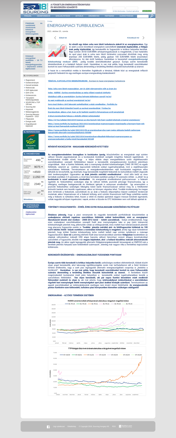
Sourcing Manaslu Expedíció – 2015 (32, 115)
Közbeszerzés (31, 95)
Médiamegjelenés (32, 112)
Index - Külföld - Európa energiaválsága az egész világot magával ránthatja (79, 92)
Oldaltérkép (71, 426)
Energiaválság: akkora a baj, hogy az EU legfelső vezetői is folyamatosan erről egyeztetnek (86, 112)
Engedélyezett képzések (31, 125)
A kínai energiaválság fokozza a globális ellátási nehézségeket (74, 116)
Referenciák (30, 88)
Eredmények (94, 16)
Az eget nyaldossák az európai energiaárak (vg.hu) (69, 100)
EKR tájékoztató (32, 90)
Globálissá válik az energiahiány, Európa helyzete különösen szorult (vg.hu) (79, 96)
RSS (114, 426)
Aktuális (79, 16)
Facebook (48, 426)
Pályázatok (30, 119)
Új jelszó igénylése (132, 11)
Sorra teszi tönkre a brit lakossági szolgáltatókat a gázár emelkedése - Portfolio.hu (82, 104)
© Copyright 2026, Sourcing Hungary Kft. (94, 426)
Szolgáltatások (63, 16)
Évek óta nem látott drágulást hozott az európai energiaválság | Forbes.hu (79, 108)
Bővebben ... (29, 199)
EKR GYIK (30, 93)
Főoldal (28, 16)
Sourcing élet (31, 107)
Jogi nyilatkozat (59, 426)
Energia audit (31, 122)
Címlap (49, 21)
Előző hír (63, 38)
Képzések (29, 109)
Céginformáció (43, 16)
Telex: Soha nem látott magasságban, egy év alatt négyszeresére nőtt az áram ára (82, 88)
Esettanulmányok (32, 83)
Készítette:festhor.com (125, 426)
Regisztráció (30, 80)
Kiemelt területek (32, 85)
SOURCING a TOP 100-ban (33, 103)
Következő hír (133, 38)
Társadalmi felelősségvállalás (32, 99)
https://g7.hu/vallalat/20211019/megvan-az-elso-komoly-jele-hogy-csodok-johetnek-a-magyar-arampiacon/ (94, 120)
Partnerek (109, 16)
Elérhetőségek (126, 16)
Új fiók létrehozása (119, 11)
